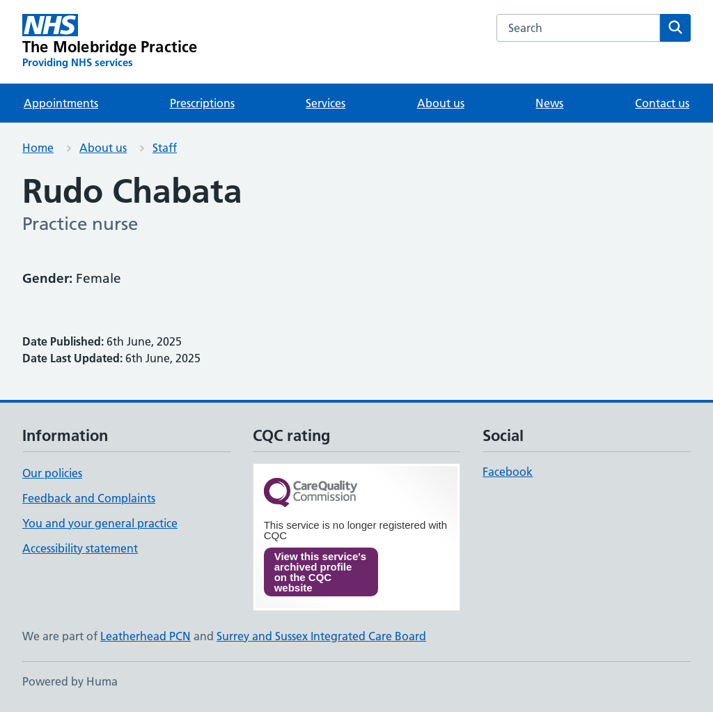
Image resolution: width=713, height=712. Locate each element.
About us (440, 103)
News (549, 103)
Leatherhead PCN (145, 636)
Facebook (508, 472)
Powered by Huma (70, 681)
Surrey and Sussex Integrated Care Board (321, 636)
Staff (164, 148)
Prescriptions (202, 103)
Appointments (61, 103)
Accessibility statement (80, 548)
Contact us (662, 103)
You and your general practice (100, 523)
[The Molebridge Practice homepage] (110, 42)
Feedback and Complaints (88, 498)
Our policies (52, 473)
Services (325, 103)
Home (38, 148)
